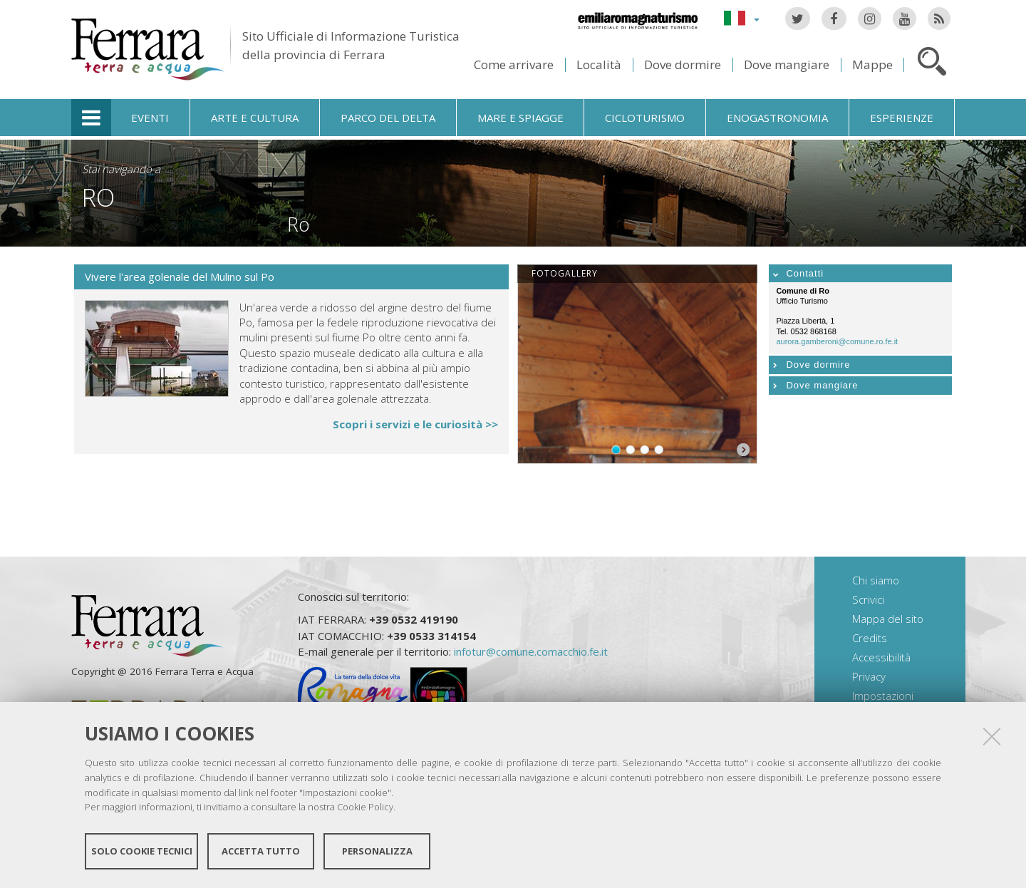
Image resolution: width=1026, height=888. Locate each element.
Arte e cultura (255, 117)
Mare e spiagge (520, 117)
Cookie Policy (365, 806)
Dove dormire (682, 64)
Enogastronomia (777, 117)
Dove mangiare (786, 64)
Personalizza (377, 851)
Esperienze (901, 117)
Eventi (150, 117)
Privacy (869, 676)
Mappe (872, 64)
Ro (98, 197)
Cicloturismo (645, 117)
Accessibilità (881, 657)
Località (598, 64)
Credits (869, 638)
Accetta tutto (261, 851)
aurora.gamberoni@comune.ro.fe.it (837, 341)
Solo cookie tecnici (141, 851)
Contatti (805, 273)
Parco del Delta (388, 117)
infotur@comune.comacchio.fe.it (531, 651)
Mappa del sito (887, 618)
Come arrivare (514, 64)
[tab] (860, 273)
